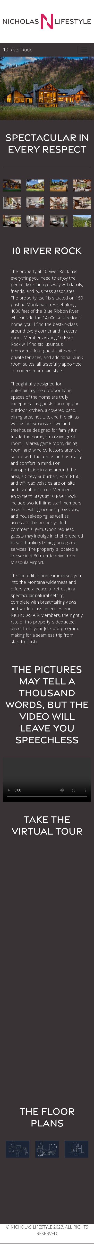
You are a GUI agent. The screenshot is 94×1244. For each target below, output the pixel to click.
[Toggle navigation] (84, 50)
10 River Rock (17, 49)
